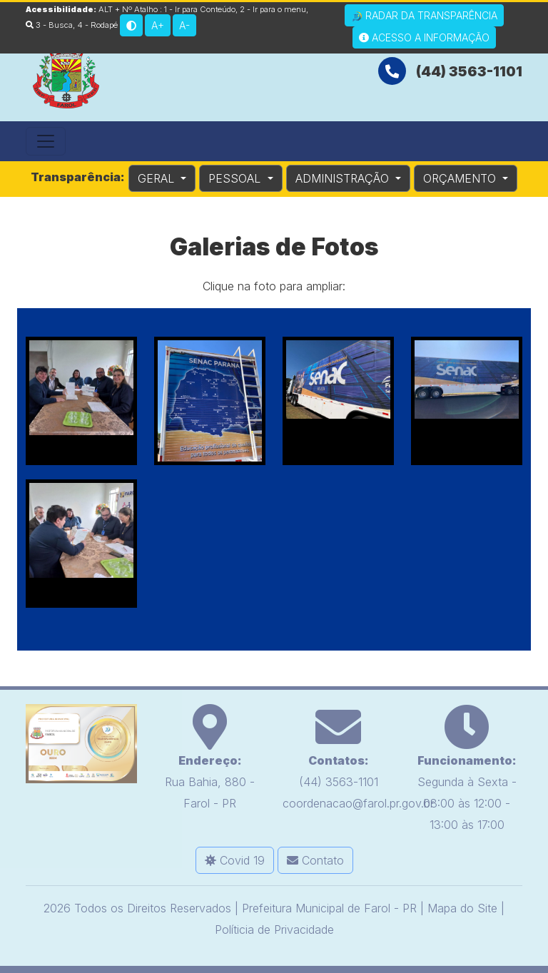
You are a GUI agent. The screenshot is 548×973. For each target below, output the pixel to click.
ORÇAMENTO (461, 178)
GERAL (158, 178)
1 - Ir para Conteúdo (199, 9)
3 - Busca (49, 25)
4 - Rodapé (97, 25)
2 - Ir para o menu (273, 9)
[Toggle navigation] (46, 141)
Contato (315, 860)
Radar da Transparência (424, 15)
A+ (157, 25)
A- (184, 25)
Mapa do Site (462, 908)
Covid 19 (235, 860)
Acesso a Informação (424, 37)
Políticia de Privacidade (274, 929)
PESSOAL (236, 178)
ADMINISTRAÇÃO (343, 178)
